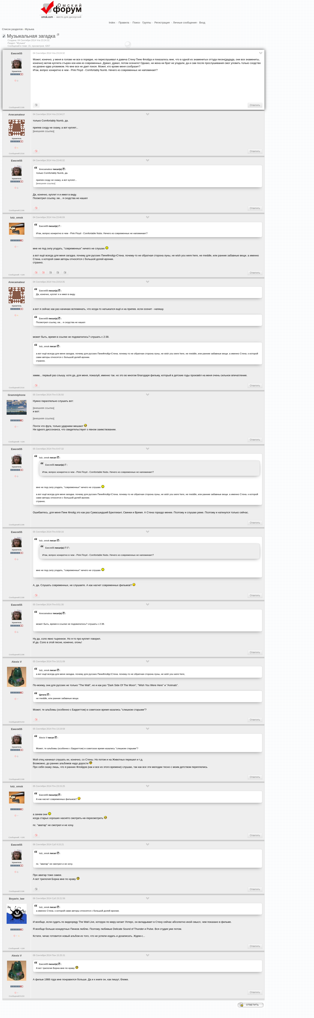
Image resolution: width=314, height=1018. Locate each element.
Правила (124, 22)
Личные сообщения (185, 22)
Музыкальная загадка (31, 36)
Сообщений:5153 (16, 722)
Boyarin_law (16, 898)
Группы (146, 22)
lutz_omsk (16, 217)
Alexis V (17, 661)
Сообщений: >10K (16, 275)
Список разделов (12, 29)
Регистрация (162, 22)
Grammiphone (16, 394)
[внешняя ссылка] (43, 131)
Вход (202, 22)
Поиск (136, 22)
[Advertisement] (106, 87)
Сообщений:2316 (16, 153)
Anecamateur (16, 114)
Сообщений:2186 (16, 107)
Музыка (29, 29)
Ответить (255, 105)
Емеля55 (16, 53)
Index (112, 22)
